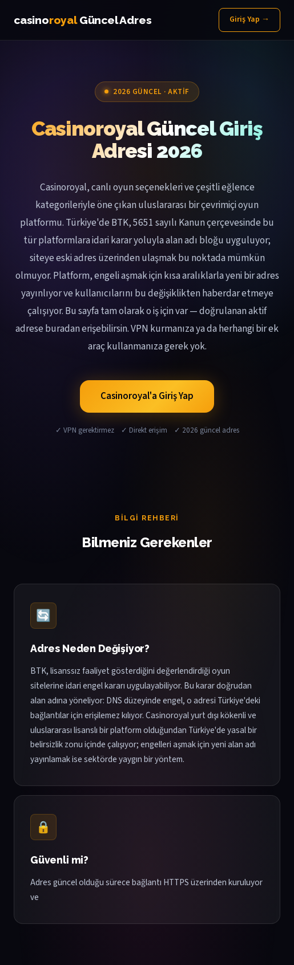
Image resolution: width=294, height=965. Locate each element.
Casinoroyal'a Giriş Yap (147, 396)
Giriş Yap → (249, 19)
